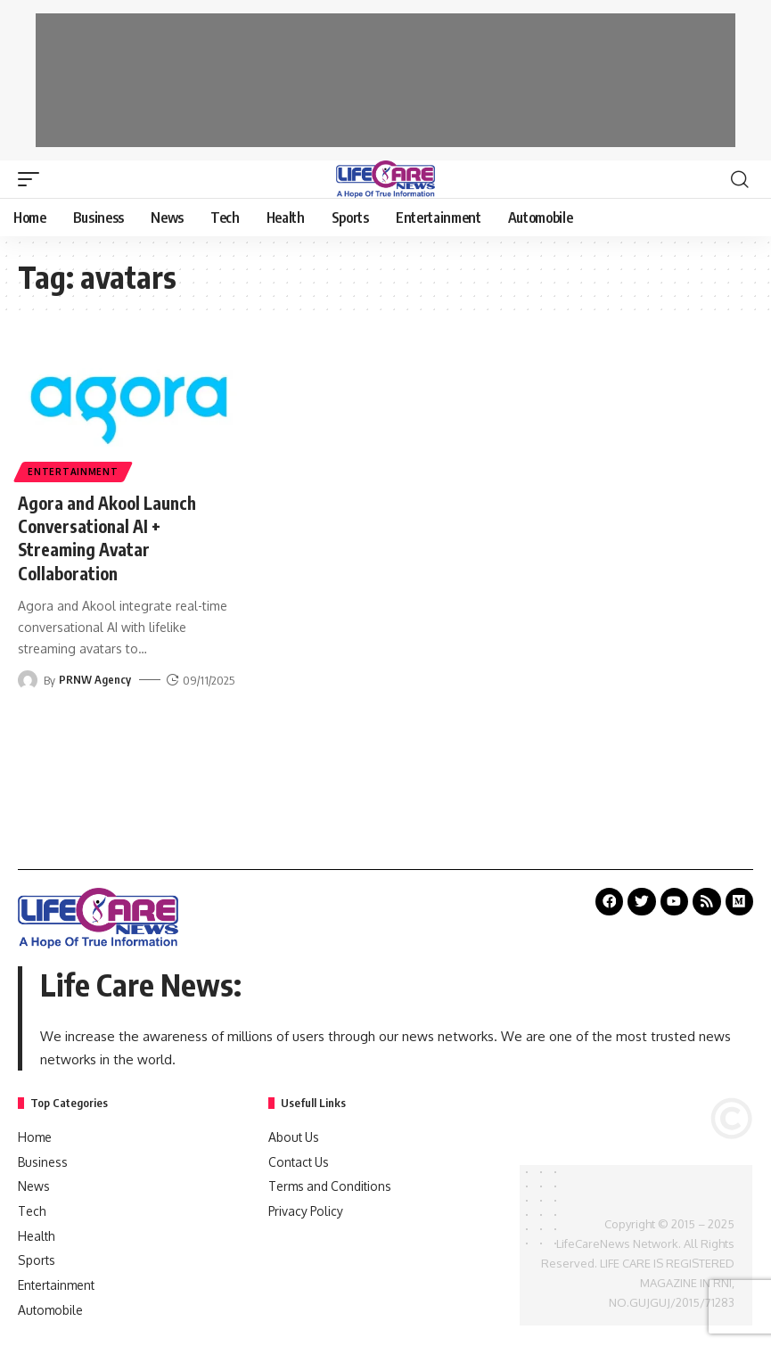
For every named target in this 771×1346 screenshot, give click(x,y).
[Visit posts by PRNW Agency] (27, 678)
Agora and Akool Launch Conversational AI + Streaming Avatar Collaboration (111, 537)
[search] (739, 179)
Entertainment (74, 471)
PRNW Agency (95, 678)
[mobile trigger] (33, 179)
